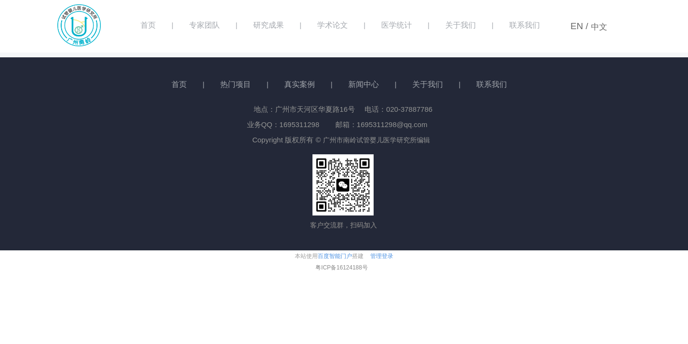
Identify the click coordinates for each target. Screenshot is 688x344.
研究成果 (268, 25)
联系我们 (524, 25)
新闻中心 (363, 84)
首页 (148, 25)
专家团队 (204, 25)
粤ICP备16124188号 (341, 267)
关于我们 (460, 25)
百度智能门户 (335, 256)
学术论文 (332, 25)
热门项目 (235, 84)
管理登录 (381, 256)
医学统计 (396, 25)
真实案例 (299, 84)
